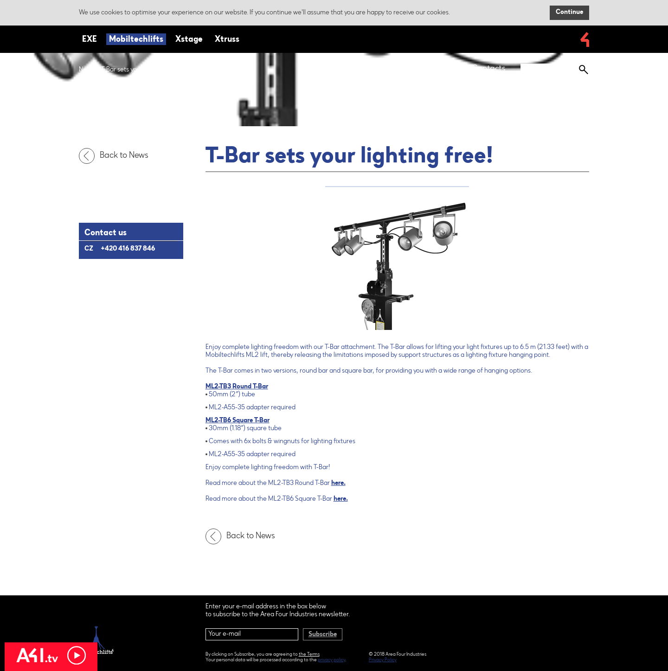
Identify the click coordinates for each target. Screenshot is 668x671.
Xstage (189, 40)
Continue (569, 12)
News (87, 70)
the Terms (309, 654)
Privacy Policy (383, 660)
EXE (89, 40)
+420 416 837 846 (128, 249)
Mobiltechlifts (136, 40)
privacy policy (331, 660)
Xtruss (227, 40)
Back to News (116, 156)
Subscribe (322, 635)
